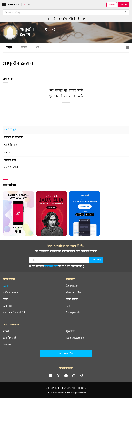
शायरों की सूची (10, 129)
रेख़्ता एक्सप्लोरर (73, 312)
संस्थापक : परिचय (74, 292)
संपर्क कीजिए (72, 299)
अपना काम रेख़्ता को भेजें (14, 312)
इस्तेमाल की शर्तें (68, 387)
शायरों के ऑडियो (11, 167)
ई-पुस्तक (82, 18)
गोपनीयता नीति (51, 265)
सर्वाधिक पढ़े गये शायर (13, 137)
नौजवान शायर (10, 160)
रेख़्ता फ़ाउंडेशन (73, 285)
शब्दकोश (63, 18)
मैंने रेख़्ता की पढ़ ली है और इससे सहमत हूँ (56, 265)
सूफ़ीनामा (70, 331)
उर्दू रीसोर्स (7, 306)
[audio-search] (125, 12)
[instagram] (73, 375)
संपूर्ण (9, 47)
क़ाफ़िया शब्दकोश (10, 292)
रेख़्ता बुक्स (7, 344)
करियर (69, 306)
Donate (112, 4)
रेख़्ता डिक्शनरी (9, 337)
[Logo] (14, 5)
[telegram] (81, 375)
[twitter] (58, 375)
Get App (123, 4)
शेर (38, 47)
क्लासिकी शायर (10, 144)
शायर (48, 18)
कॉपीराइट (82, 387)
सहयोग (6, 285)
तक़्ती (5, 299)
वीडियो (72, 18)
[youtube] (66, 375)
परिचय (24, 47)
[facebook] (50, 375)
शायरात (7, 152)
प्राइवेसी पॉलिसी (52, 387)
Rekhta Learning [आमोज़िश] (75, 337)
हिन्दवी (6, 331)
